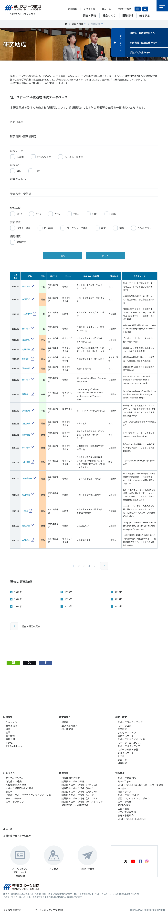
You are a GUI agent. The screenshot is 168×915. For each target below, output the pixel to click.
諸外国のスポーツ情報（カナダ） (79, 795)
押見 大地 (26, 286)
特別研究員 (67, 729)
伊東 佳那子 (27, 478)
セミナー (10, 791)
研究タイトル (18, 179)
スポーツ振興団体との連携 (19, 788)
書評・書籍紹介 (126, 815)
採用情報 (10, 735)
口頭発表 (48, 228)
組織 (8, 729)
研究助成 (122, 763)
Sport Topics (125, 781)
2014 (76, 214)
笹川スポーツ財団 (66, 24)
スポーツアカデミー (16, 801)
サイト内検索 (145, 9)
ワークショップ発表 (77, 228)
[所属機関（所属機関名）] (84, 142)
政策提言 (122, 729)
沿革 (8, 732)
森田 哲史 (26, 540)
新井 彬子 (26, 328)
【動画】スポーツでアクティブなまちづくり (28, 795)
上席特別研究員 (70, 725)
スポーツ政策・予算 (128, 749)
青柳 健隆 (26, 434)
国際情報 (63, 773)
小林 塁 (25, 511)
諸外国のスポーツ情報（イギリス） (80, 784)
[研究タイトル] (84, 185)
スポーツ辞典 (124, 801)
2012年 (68, 606)
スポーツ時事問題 (127, 778)
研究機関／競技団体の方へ (143, 42)
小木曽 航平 (27, 314)
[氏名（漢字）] (84, 128)
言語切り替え (138, 9)
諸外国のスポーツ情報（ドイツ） (79, 788)
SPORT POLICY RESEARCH (132, 818)
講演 (121, 228)
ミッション (11, 722)
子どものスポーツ (127, 732)
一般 (37, 171)
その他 (121, 756)
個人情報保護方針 (12, 910)
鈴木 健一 (26, 447)
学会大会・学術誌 (20, 193)
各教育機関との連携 (16, 784)
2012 (113, 214)
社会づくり (9, 773)
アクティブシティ (14, 778)
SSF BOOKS (124, 805)
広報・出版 (123, 808)
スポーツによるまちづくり (131, 739)
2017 (19, 214)
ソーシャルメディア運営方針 (49, 910)
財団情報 (72, 8)
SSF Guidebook (14, 746)
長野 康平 (26, 358)
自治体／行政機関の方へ (142, 32)
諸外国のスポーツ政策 (73, 781)
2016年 (18, 599)
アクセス (10, 742)
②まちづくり (44, 156)
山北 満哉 (26, 423)
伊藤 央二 (26, 394)
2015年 (68, 599)
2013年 (18, 606)
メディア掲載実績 (127, 812)
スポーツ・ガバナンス (129, 742)
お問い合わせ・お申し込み (17, 835)
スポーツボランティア (129, 746)
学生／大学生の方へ (140, 52)
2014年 (118, 599)
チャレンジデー (14, 798)
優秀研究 (21, 242)
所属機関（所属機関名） (24, 136)
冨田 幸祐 (26, 494)
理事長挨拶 (11, 725)
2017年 (118, 592)
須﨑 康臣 (26, 368)
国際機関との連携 (71, 778)
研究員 (65, 722)
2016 (38, 214)
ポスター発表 (24, 228)
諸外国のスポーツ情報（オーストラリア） (83, 801)
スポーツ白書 (124, 725)
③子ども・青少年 (74, 156)
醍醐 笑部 (26, 525)
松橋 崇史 (26, 339)
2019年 (18, 592)
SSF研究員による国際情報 (75, 805)
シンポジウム (144, 228)
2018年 (68, 592)
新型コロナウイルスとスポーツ (134, 798)
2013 (94, 214)
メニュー (162, 5)
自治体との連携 (14, 781)
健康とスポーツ (126, 752)
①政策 (20, 156)
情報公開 (10, 739)
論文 (103, 228)
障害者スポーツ (126, 735)
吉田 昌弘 (26, 349)
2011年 (118, 606)
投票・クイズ (124, 791)
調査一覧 (122, 759)
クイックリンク (120, 43)
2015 (57, 214)
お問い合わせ (124, 8)
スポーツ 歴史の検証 (128, 795)
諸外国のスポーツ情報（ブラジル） (80, 798)
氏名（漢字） (18, 122)
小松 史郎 (26, 410)
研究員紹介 (89, 8)
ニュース (106, 8)
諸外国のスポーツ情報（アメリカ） (80, 791)
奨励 (19, 171)
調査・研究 (77, 23)
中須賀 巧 (26, 299)
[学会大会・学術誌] (84, 199)
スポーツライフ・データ (130, 722)
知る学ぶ (120, 773)
